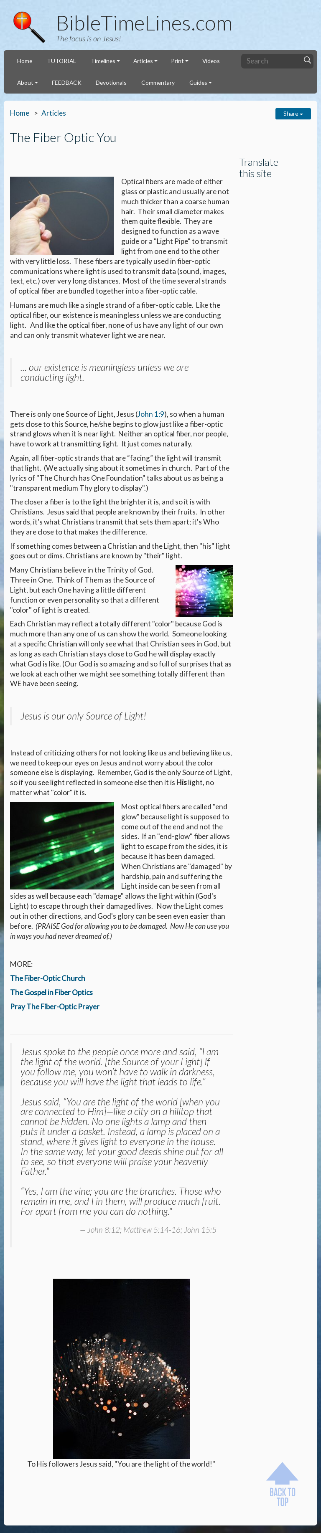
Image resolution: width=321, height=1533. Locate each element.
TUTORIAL (61, 60)
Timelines (103, 60)
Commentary (158, 82)
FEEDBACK (67, 82)
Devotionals (111, 82)
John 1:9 (151, 414)
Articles (143, 60)
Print (177, 60)
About (25, 82)
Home (24, 60)
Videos (211, 60)
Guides (198, 82)
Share (293, 113)
